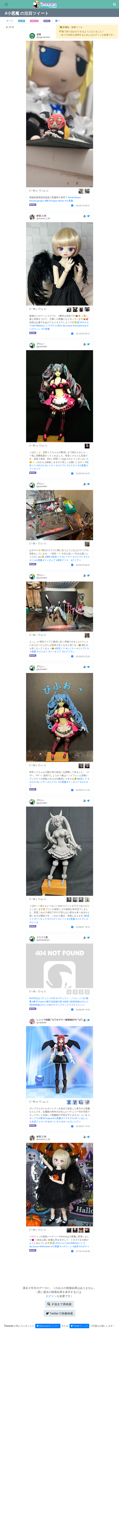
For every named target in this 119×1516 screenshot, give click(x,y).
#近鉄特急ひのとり (78, 1001)
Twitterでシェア (79, 1326)
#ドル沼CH (56, 325)
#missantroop (79, 325)
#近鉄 (66, 1001)
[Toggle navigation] (6, 4)
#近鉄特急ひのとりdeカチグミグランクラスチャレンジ (57, 1004)
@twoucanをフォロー (48, 1326)
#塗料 (48, 557)
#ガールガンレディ (71, 1121)
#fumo (61, 200)
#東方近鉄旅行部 (53, 1001)
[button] (114, 4)
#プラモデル (68, 1118)
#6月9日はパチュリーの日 (42, 998)
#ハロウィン (66, 1246)
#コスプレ (61, 465)
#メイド (62, 919)
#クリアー (76, 560)
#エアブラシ (68, 651)
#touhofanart (74, 197)
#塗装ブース (62, 560)
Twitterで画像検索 (59, 1313)
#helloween (44, 1246)
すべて (9, 20)
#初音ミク (56, 557)
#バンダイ (55, 1121)
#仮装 (75, 1246)
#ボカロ (41, 465)
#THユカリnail (62, 1243)
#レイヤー (50, 465)
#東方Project (51, 200)
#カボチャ (84, 1246)
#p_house (67, 325)
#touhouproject (36, 200)
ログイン (51, 1296)
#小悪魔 (69, 200)
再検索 (59, 1304)
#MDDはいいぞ (43, 325)
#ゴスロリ (72, 465)
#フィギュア (49, 560)
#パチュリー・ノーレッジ (69, 998)
